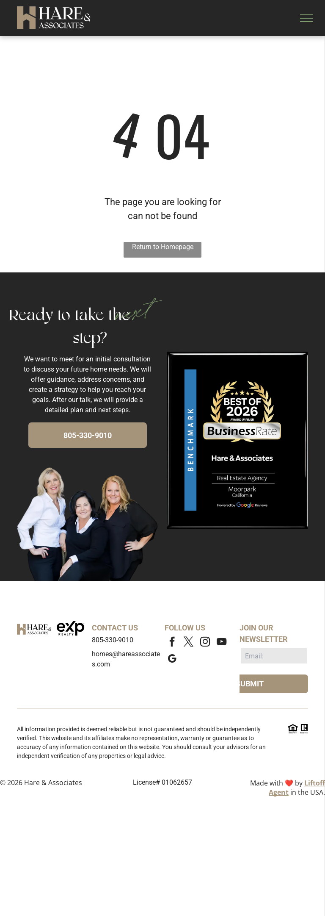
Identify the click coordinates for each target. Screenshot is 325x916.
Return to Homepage (162, 247)
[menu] (306, 18)
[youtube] (221, 642)
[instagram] (205, 642)
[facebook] (172, 642)
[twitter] (188, 642)
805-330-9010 (112, 640)
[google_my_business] (172, 659)
